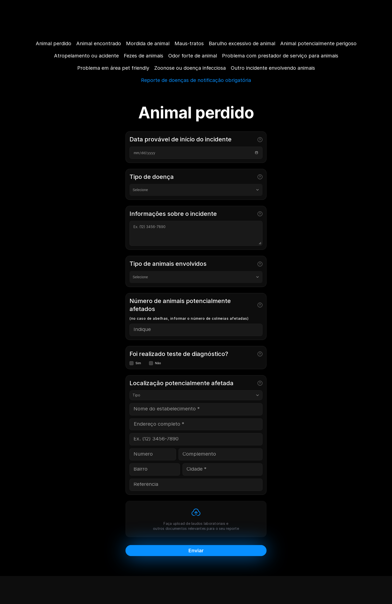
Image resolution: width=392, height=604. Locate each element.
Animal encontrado (98, 43)
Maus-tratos (189, 43)
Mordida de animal (148, 43)
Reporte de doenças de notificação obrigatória (196, 80)
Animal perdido (53, 43)
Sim (135, 363)
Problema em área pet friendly (113, 68)
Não (155, 363)
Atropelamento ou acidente (86, 56)
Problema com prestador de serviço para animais (280, 56)
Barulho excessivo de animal (242, 43)
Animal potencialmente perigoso (318, 43)
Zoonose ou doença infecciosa (190, 68)
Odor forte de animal (192, 56)
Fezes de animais (143, 56)
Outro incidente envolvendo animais (273, 68)
